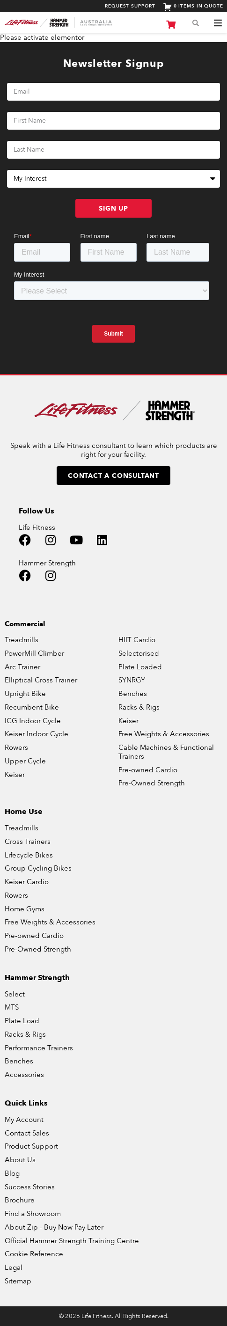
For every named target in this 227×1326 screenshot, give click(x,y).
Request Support (130, 6)
